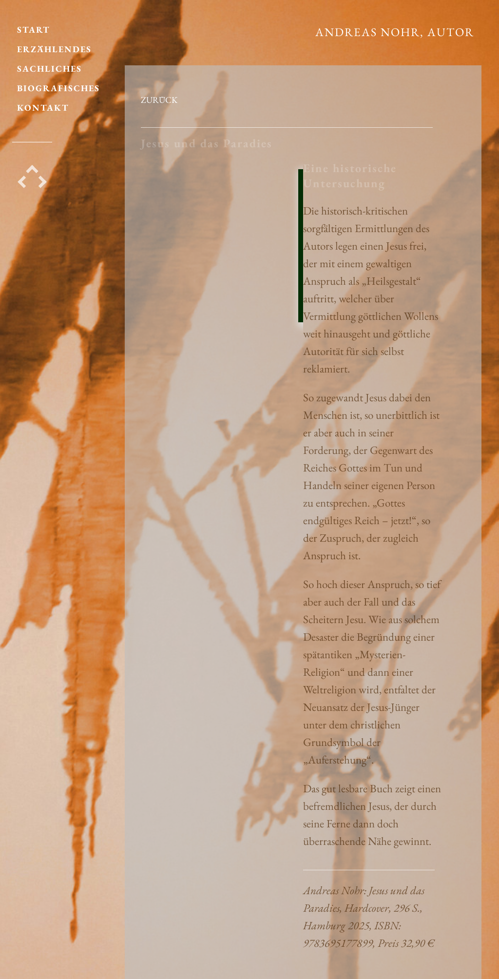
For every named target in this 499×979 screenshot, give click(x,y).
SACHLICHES (49, 63)
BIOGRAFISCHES (58, 83)
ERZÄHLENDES (54, 44)
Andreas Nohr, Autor (394, 31)
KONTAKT (43, 102)
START (33, 24)
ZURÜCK (159, 99)
